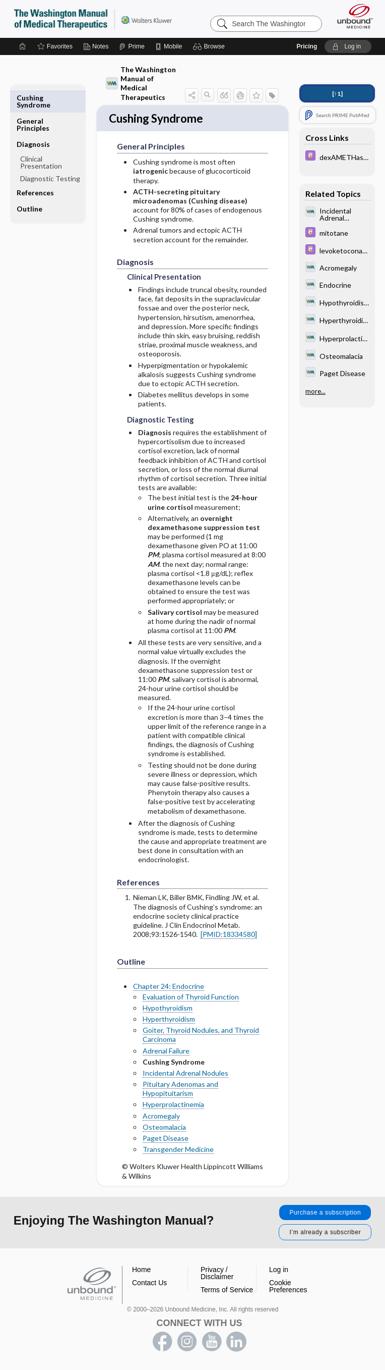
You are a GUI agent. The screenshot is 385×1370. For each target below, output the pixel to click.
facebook (162, 1343)
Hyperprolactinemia (173, 1105)
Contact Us (149, 1284)
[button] (210, 46)
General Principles (33, 101)
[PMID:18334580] (229, 935)
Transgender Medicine (178, 1150)
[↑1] (337, 93)
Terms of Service (227, 1291)
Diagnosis (33, 121)
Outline (29, 185)
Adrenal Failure (166, 1051)
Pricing (307, 46)
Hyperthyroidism (169, 1020)
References (35, 169)
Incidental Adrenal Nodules (185, 1074)
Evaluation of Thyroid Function (191, 997)
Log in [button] (278, 1271)
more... (315, 391)
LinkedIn (236, 1343)
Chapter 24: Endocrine (168, 987)
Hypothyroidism (167, 1009)
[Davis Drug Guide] (337, 156)
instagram (187, 1343)
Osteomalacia (164, 1128)
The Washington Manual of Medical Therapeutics (141, 83)
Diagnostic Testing (50, 155)
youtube (212, 1343)
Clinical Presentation (41, 139)
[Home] (22, 46)
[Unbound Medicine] (352, 16)
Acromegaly (161, 1117)
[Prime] (131, 46)
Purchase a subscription (325, 1213)
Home (141, 1271)
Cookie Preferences (288, 1287)
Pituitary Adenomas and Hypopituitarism (180, 1089)
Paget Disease (165, 1139)
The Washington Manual (93, 18)
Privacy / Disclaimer (217, 1274)
